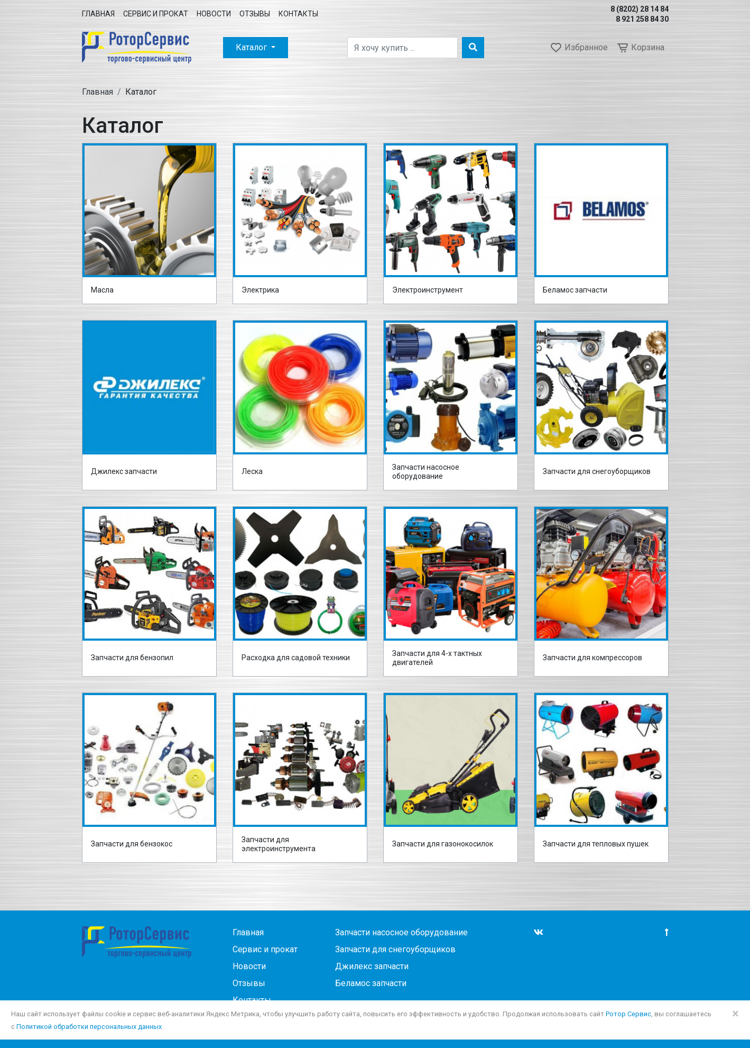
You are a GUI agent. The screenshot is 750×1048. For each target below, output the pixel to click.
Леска (252, 471)
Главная (98, 14)
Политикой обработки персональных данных (89, 1027)
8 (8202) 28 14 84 (639, 9)
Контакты (298, 14)
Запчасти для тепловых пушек (596, 844)
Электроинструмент (427, 290)
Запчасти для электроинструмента (279, 844)
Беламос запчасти (575, 290)
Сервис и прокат (155, 14)
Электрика (260, 290)
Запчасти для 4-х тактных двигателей (437, 658)
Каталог (252, 47)
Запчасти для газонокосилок (442, 844)
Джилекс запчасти (124, 471)
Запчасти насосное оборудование (425, 472)
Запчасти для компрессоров (592, 657)
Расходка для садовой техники (296, 657)
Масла (102, 290)
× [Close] (735, 1013)
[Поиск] (402, 47)
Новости (214, 14)
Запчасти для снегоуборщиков (597, 471)
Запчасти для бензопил (132, 657)
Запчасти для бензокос (131, 844)
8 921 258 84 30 (642, 19)
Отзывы (254, 14)
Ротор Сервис (628, 1014)
